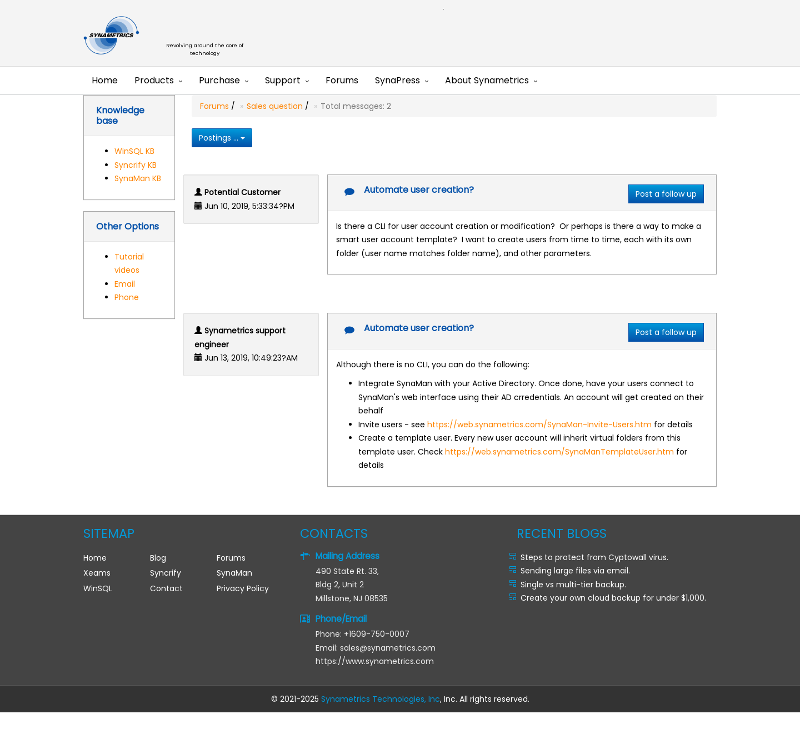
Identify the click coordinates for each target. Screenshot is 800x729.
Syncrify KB (135, 165)
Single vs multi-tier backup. (573, 584)
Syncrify (165, 572)
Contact (166, 588)
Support (283, 80)
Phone (126, 297)
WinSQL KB (134, 151)
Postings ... (222, 137)
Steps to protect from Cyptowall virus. (594, 557)
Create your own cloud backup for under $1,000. (613, 597)
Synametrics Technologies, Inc (380, 699)
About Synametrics (487, 80)
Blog (158, 557)
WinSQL (97, 588)
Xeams (97, 572)
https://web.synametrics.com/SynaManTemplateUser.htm (559, 451)
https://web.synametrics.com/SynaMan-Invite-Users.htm (539, 424)
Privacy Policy (243, 588)
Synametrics (211, 35)
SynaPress (397, 80)
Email (124, 283)
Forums (342, 80)
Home (105, 80)
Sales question (275, 106)
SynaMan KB (137, 178)
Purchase (219, 80)
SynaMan (234, 572)
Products (154, 80)
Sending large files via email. (575, 570)
